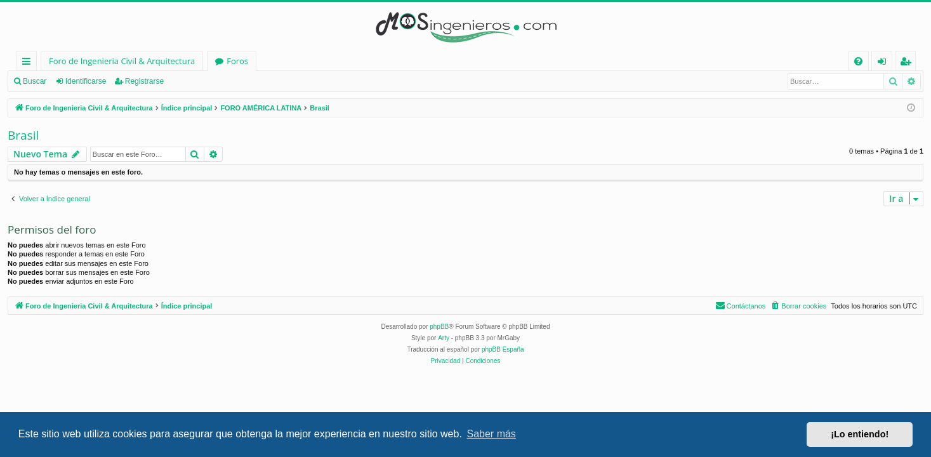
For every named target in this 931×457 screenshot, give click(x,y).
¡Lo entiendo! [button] (859, 434)
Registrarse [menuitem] (908, 63)
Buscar (34, 81)
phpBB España (503, 349)
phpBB (439, 326)
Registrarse (144, 81)
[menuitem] (858, 61)
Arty (443, 337)
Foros (237, 61)
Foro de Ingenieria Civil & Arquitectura (122, 61)
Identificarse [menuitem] (885, 63)
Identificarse (86, 81)
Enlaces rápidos (29, 63)
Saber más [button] (491, 433)
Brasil (23, 135)
